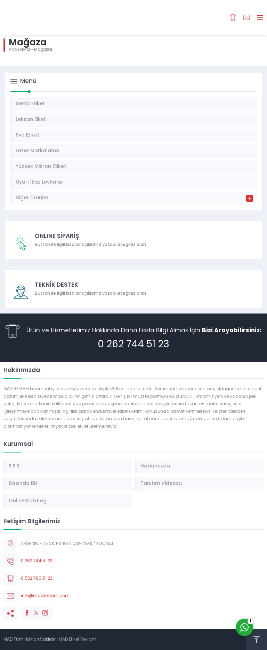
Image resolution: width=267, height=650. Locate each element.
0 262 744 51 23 (133, 345)
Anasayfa (19, 50)
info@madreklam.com (45, 596)
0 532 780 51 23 (36, 579)
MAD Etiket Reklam (77, 639)
